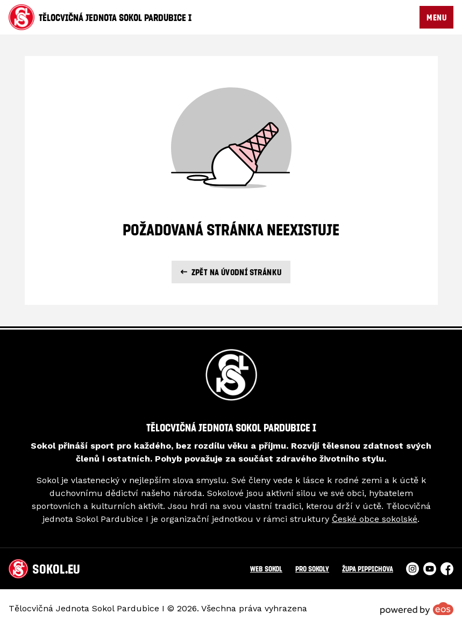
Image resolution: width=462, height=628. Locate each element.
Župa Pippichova (367, 568)
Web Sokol (266, 568)
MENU (436, 17)
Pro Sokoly (312, 568)
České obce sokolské (374, 519)
